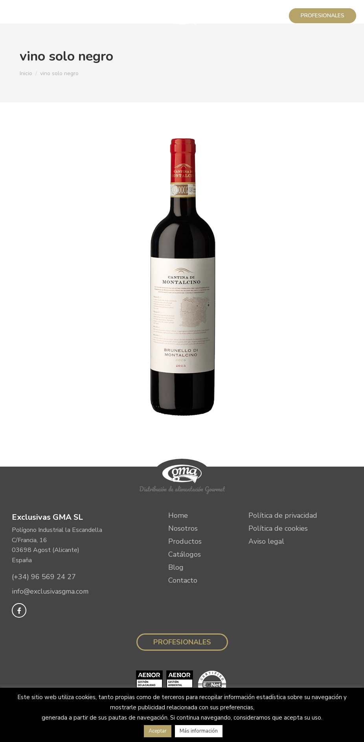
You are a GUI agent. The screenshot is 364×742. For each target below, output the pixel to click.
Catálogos (184, 554)
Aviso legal (266, 541)
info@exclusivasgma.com (51, 591)
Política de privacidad (282, 515)
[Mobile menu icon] (16, 16)
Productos (185, 541)
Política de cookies (278, 528)
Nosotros (183, 528)
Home (178, 515)
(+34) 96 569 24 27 (44, 576)
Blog (176, 567)
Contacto (182, 580)
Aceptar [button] (158, 731)
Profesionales (182, 642)
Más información (199, 731)
